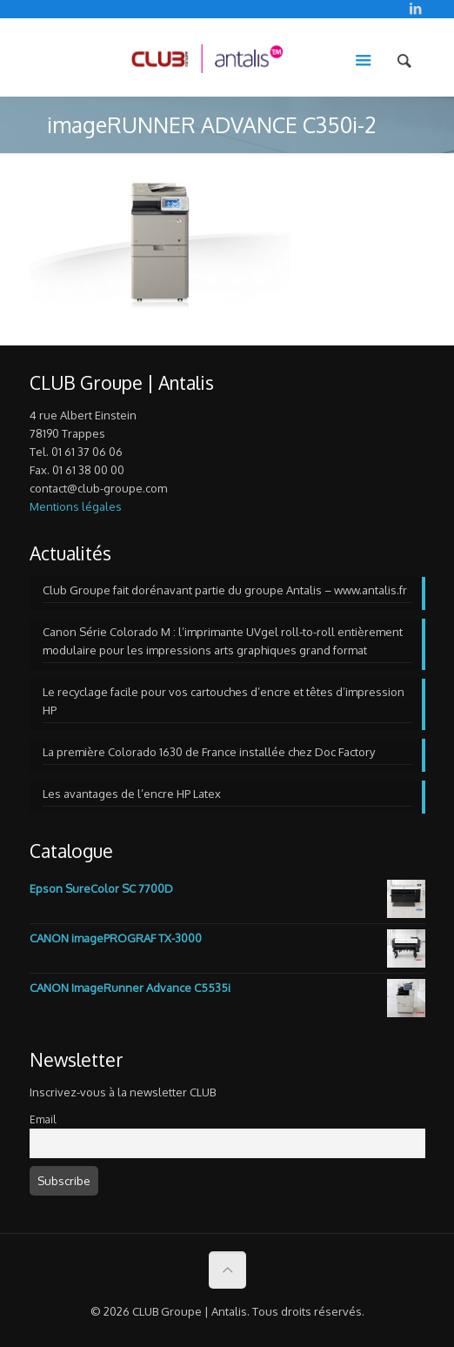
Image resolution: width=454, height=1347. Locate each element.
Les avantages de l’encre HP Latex (132, 794)
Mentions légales (76, 506)
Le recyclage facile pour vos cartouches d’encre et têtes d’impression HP (223, 701)
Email (43, 1119)
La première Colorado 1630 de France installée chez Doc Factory (209, 752)
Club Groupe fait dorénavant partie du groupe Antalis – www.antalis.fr (225, 590)
